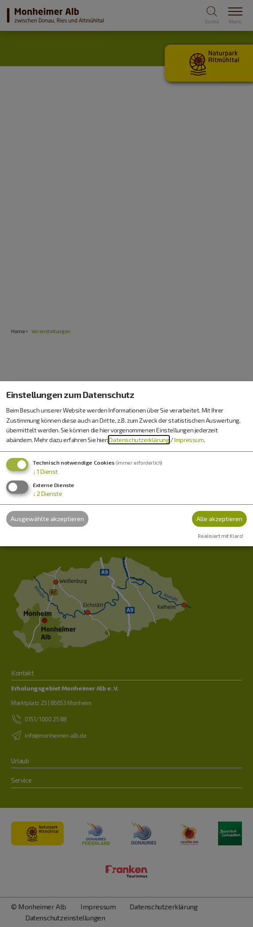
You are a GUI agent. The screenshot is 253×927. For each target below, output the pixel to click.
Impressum (188, 439)
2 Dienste (47, 493)
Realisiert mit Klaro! (220, 536)
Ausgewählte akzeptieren (47, 518)
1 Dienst (45, 471)
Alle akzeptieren (219, 518)
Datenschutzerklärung (139, 439)
